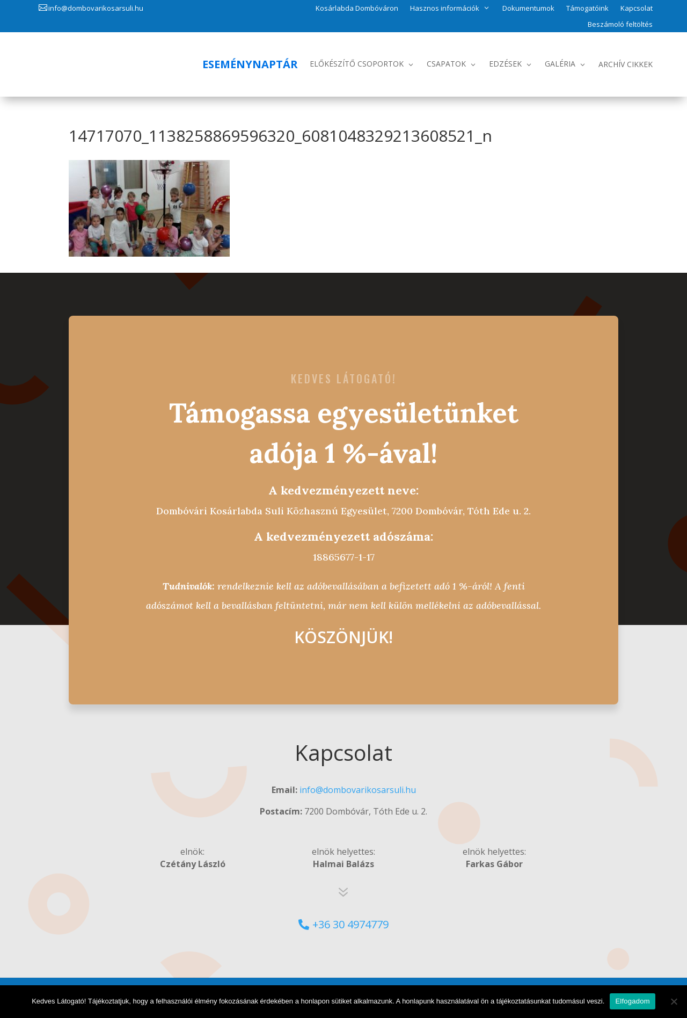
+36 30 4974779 (350, 924)
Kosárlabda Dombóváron (357, 8)
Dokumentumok (528, 8)
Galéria (560, 64)
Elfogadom (632, 1001)
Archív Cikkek (625, 64)
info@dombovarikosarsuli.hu (95, 8)
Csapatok (446, 64)
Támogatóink (587, 8)
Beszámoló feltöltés (620, 24)
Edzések (505, 64)
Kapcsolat (636, 8)
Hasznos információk (444, 8)
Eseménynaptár (250, 64)
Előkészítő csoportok (357, 64)
